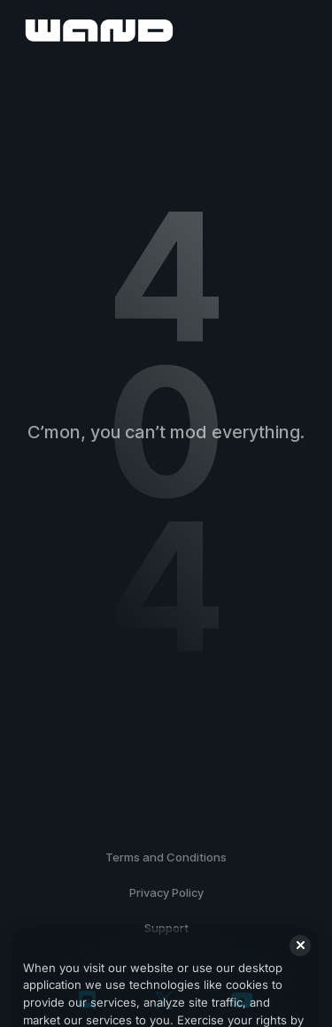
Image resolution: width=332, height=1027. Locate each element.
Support (166, 928)
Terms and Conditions (166, 857)
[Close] (300, 957)
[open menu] (298, 30)
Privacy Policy (166, 892)
